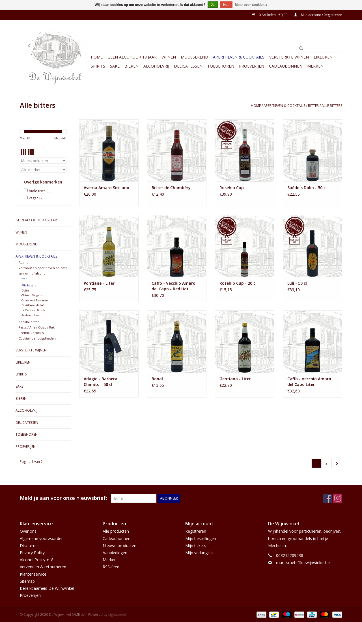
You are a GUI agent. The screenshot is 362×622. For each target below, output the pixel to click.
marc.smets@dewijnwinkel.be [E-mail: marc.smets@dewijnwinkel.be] (303, 562)
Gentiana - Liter (235, 378)
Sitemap (27, 581)
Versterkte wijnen (289, 57)
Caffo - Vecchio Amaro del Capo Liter (309, 381)
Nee (226, 5)
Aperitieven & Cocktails (238, 57)
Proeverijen (251, 66)
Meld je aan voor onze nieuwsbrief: (63, 498)
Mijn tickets (195, 545)
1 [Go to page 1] (317, 463)
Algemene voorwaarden (42, 538)
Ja (212, 5)
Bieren (131, 66)
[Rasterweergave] (24, 152)
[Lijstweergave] (31, 152)
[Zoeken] (319, 48)
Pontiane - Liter (99, 283)
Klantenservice (33, 574)
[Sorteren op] (43, 160)
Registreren (195, 531)
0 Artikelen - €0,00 (270, 14)
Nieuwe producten (119, 545)
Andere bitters (30, 315)
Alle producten (116, 531)
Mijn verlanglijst (199, 552)
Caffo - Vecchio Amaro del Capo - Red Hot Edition (173, 286)
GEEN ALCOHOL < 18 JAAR (132, 57)
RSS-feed (111, 566)
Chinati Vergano (32, 295)
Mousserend (194, 57)
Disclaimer (29, 545)
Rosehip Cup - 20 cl (238, 283)
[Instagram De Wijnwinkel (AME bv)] (337, 498)
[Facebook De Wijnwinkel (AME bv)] (327, 498)
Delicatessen (188, 66)
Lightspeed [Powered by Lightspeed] (117, 614)
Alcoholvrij (156, 66)
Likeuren (323, 57)
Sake (115, 66)
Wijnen (168, 57)
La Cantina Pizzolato (34, 310)
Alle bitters (332, 105)
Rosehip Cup (231, 187)
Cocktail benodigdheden (37, 338)
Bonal (157, 378)
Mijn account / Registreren (318, 14)
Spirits (98, 66)
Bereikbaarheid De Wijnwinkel (47, 588)
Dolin (25, 290)
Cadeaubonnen (285, 66)
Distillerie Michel (32, 305)
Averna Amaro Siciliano (106, 187)
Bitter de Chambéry (171, 187)
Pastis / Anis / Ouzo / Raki (37, 327)
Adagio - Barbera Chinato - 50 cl (100, 381)
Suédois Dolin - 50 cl (307, 187)
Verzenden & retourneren (43, 566)
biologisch (39, 191)
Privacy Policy (32, 552)
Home (97, 57)
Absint (23, 262)
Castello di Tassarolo (34, 300)
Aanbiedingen (115, 552)
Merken (315, 66)
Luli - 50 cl (297, 283)
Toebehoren (220, 66)
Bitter (313, 105)
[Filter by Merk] (43, 170)
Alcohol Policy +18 (36, 559)
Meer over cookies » (251, 5)
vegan (36, 198)
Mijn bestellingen (200, 538)
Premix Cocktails (31, 333)
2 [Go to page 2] (326, 463)
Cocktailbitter (29, 322)
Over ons (28, 531)
